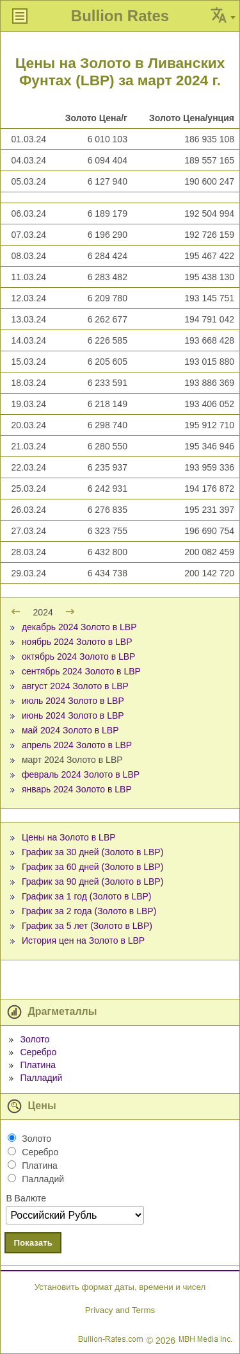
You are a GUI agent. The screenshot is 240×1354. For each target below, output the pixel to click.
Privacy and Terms (120, 1310)
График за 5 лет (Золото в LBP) (87, 926)
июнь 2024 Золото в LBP (73, 715)
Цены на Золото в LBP (69, 837)
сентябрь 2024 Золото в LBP (81, 671)
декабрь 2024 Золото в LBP (79, 627)
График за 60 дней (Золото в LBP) (92, 867)
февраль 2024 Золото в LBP (81, 774)
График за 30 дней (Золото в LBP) (92, 852)
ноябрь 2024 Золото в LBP (77, 642)
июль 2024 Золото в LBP (73, 701)
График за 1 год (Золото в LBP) (87, 896)
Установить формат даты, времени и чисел (120, 1287)
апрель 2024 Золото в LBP (77, 745)
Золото (34, 1039)
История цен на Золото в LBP (83, 940)
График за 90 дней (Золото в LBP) (92, 881)
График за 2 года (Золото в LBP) (89, 911)
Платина (37, 1065)
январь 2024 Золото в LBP (77, 789)
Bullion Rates (120, 15)
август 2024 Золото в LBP (75, 686)
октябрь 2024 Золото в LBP (79, 656)
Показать (32, 1243)
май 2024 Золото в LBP (70, 730)
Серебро (38, 1052)
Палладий (41, 1078)
